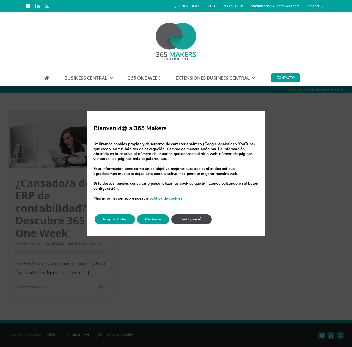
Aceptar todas (115, 219)
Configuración (194, 219)
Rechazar (154, 219)
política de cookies (165, 198)
